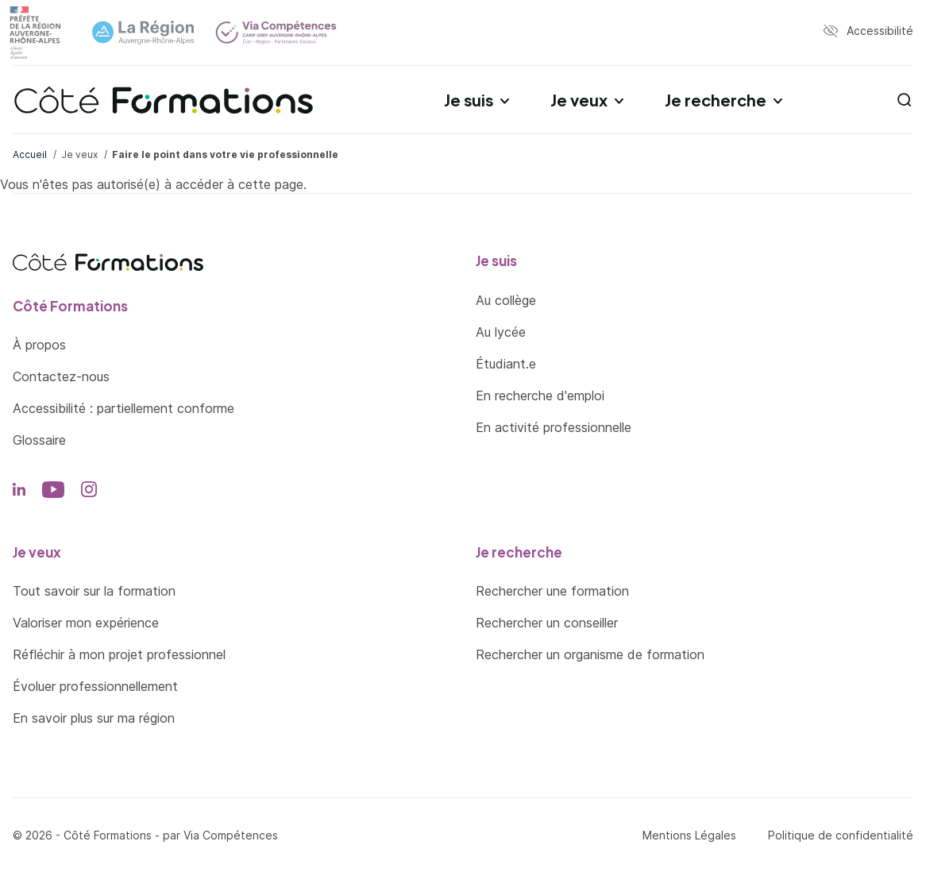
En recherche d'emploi (540, 395)
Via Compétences (230, 835)
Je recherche (715, 100)
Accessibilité (880, 30)
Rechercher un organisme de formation (590, 654)
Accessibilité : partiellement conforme (123, 408)
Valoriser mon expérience (86, 623)
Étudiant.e (506, 364)
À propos (39, 345)
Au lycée (501, 332)
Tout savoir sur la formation (94, 591)
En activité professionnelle (553, 427)
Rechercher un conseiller (547, 623)
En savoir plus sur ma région (94, 718)
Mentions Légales (689, 835)
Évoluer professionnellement (95, 686)
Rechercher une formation (552, 591)
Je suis (468, 100)
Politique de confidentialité (840, 835)
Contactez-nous (61, 376)
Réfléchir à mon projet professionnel (119, 654)
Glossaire (39, 440)
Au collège (506, 300)
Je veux (579, 100)
